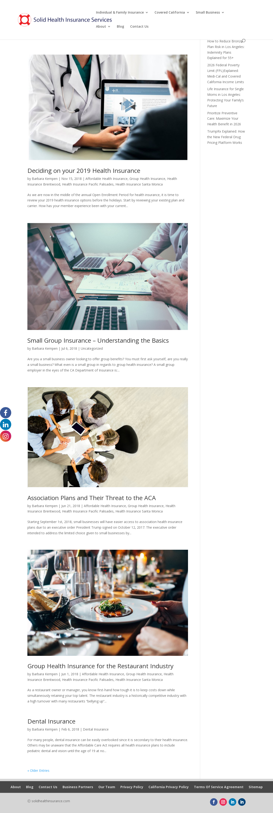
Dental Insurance (51, 721)
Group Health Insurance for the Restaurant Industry (100, 666)
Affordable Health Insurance (106, 178)
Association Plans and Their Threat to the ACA (91, 498)
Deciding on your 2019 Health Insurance (83, 170)
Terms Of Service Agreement (218, 787)
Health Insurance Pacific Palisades (88, 184)
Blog (120, 27)
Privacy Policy (131, 787)
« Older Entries (38, 770)
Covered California (170, 13)
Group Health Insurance (147, 178)
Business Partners (78, 787)
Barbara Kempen (45, 178)
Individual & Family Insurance (120, 13)
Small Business (208, 13)
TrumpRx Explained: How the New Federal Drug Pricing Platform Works (226, 137)
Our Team (106, 787)
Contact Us (139, 27)
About (101, 27)
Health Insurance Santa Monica (139, 184)
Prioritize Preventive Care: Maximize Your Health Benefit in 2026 (224, 118)
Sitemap (256, 787)
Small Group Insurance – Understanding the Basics (98, 340)
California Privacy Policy (168, 787)
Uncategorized (92, 348)
